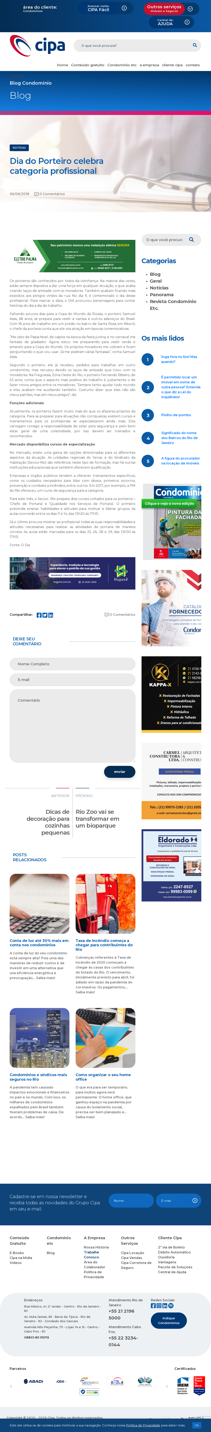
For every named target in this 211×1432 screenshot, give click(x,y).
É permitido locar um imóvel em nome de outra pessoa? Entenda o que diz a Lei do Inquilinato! (180, 387)
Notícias (159, 288)
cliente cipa (172, 65)
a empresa (149, 65)
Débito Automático (174, 1252)
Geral (156, 281)
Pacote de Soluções (175, 1267)
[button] (22, 1386)
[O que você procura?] (131, 45)
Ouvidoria (166, 1257)
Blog (155, 274)
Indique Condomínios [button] (168, 1320)
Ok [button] (197, 1425)
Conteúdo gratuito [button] (87, 65)
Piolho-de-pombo (176, 415)
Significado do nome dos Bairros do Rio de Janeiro (179, 438)
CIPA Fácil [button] (98, 8)
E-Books (17, 1253)
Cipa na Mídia (21, 1258)
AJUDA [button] (165, 22)
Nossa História (96, 1247)
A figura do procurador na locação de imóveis (180, 460)
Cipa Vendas (131, 1258)
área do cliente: (40, 7)
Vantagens (167, 1262)
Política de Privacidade (143, 1425)
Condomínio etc (122, 65)
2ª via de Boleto (171, 1247)
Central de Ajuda (172, 1272)
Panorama (162, 294)
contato (193, 65)
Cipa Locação (132, 1253)
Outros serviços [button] (164, 8)
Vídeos (16, 1263)
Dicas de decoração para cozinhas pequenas (48, 822)
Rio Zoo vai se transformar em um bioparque (97, 818)
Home (62, 65)
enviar (119, 772)
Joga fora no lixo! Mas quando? (179, 359)
